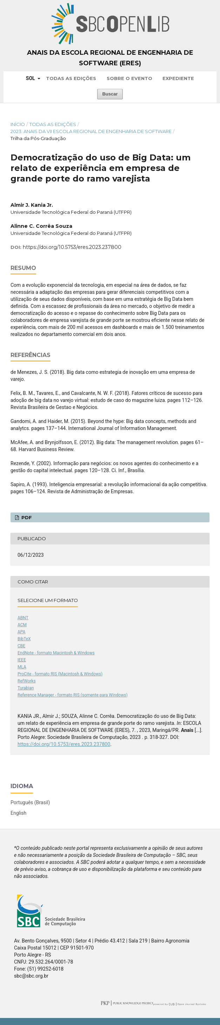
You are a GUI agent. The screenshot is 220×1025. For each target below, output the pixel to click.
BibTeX (24, 638)
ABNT (23, 617)
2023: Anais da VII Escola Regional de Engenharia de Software (91, 131)
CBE (21, 645)
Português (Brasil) (30, 802)
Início (18, 124)
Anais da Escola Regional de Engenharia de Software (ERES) (110, 58)
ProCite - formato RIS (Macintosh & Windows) (60, 674)
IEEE (22, 659)
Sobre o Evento (129, 78)
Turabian (26, 688)
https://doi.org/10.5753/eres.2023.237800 (72, 247)
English (18, 813)
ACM (22, 624)
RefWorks (27, 681)
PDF (26, 517)
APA (21, 631)
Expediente (178, 78)
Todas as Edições (71, 78)
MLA (22, 666)
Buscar (110, 94)
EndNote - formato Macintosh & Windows (56, 652)
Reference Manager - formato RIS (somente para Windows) (73, 695)
